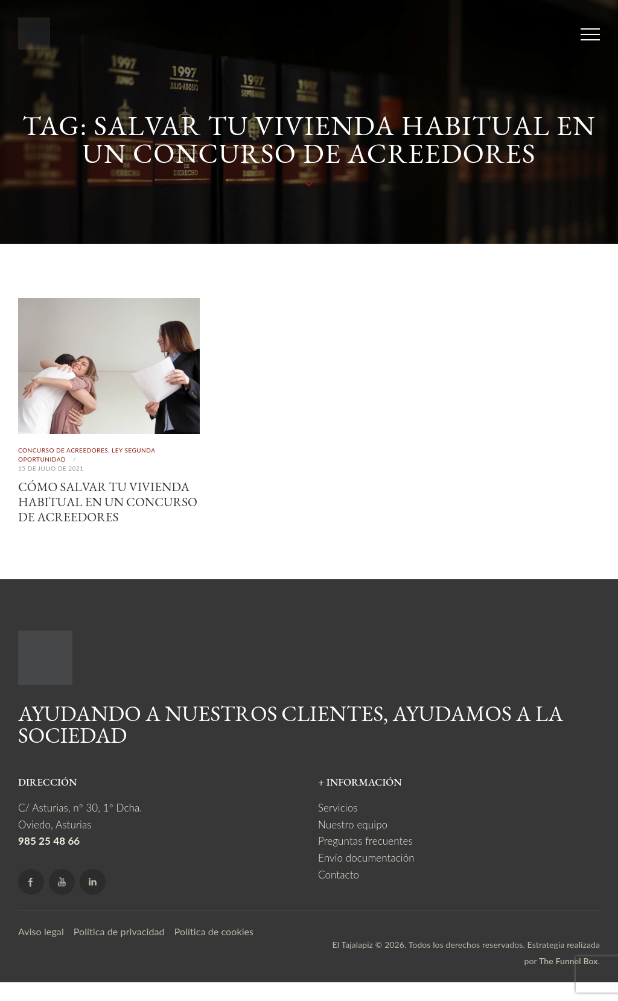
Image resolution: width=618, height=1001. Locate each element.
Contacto (338, 892)
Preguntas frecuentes (365, 859)
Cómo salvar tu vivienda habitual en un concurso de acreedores (108, 511)
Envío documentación (366, 875)
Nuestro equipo (352, 842)
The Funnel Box (568, 979)
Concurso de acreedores (63, 450)
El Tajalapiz (353, 963)
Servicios (338, 826)
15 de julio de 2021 (51, 468)
